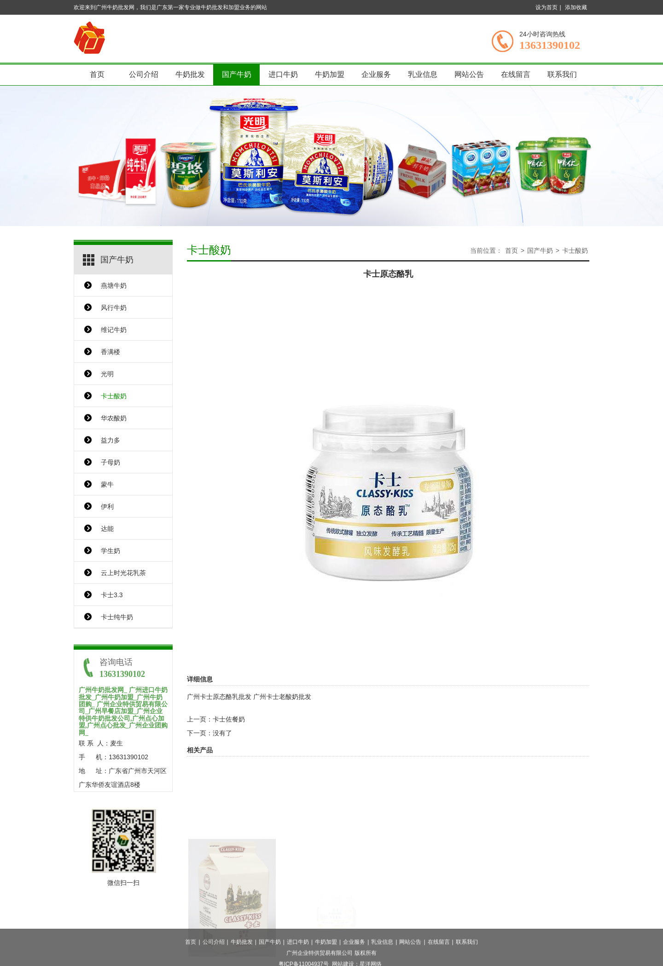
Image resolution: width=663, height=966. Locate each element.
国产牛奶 (236, 74)
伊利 (107, 506)
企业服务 (376, 74)
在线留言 (515, 74)
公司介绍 (143, 74)
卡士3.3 (111, 595)
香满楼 (110, 351)
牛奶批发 (190, 74)
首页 (97, 74)
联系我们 (562, 74)
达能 (107, 528)
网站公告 (469, 74)
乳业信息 (422, 74)
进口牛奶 (283, 74)
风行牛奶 (114, 307)
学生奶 (110, 550)
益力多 (110, 440)
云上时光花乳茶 (123, 572)
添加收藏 (576, 7)
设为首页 (546, 7)
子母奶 (110, 462)
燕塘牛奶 (114, 285)
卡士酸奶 (114, 396)
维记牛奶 (114, 329)
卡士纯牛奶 (117, 617)
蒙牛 (107, 484)
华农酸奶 (114, 418)
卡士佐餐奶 (229, 719)
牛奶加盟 (329, 74)
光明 (107, 374)
